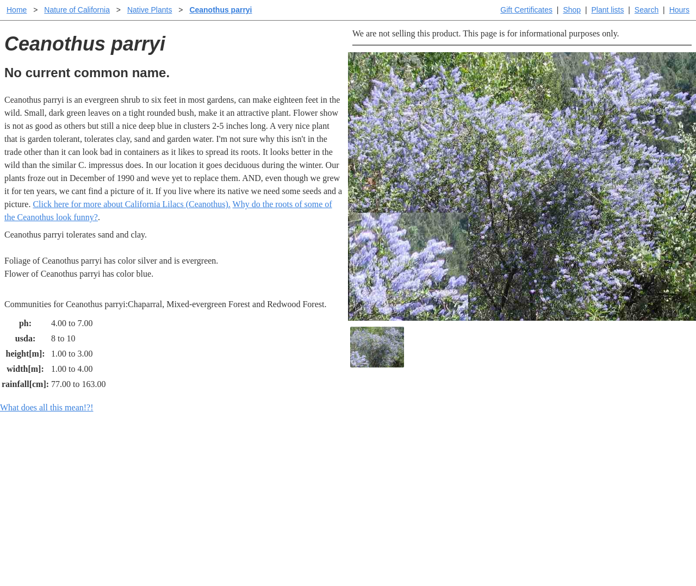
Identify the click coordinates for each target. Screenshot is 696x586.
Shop (572, 9)
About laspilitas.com (525, 495)
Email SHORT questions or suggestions (282, 551)
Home (17, 9)
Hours (679, 9)
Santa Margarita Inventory (535, 460)
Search (646, 9)
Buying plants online (386, 477)
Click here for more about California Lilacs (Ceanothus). (131, 204)
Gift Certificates (526, 9)
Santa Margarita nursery (531, 477)
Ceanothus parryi (220, 9)
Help (358, 460)
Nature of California (77, 9)
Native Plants (149, 9)
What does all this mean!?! (47, 407)
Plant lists (608, 9)
